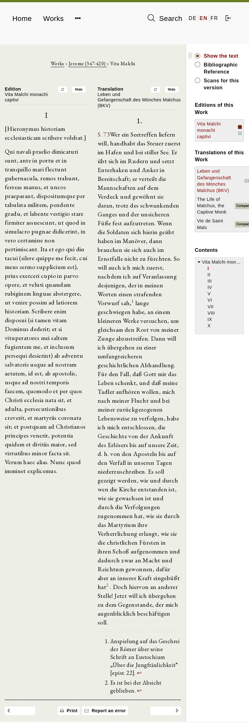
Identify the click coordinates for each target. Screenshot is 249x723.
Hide (79, 89)
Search (165, 18)
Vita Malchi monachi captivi (209, 130)
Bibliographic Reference (221, 68)
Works (53, 18)
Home (22, 18)
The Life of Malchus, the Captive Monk (212, 205)
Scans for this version (221, 84)
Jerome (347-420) (88, 63)
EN (203, 18)
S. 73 (104, 134)
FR (214, 18)
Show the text (221, 56)
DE (193, 18)
